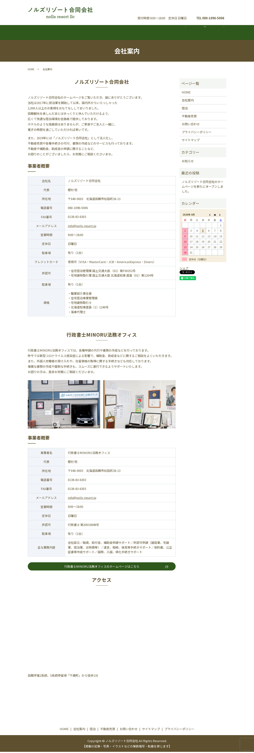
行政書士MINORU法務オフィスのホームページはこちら (101, 568)
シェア (184, 269)
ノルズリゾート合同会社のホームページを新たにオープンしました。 (202, 187)
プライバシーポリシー (197, 133)
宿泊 (127, 33)
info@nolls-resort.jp (82, 227)
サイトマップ (191, 141)
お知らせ (188, 162)
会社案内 (88, 33)
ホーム (49, 33)
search (207, 35)
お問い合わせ (208, 10)
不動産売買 (166, 33)
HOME (31, 70)
